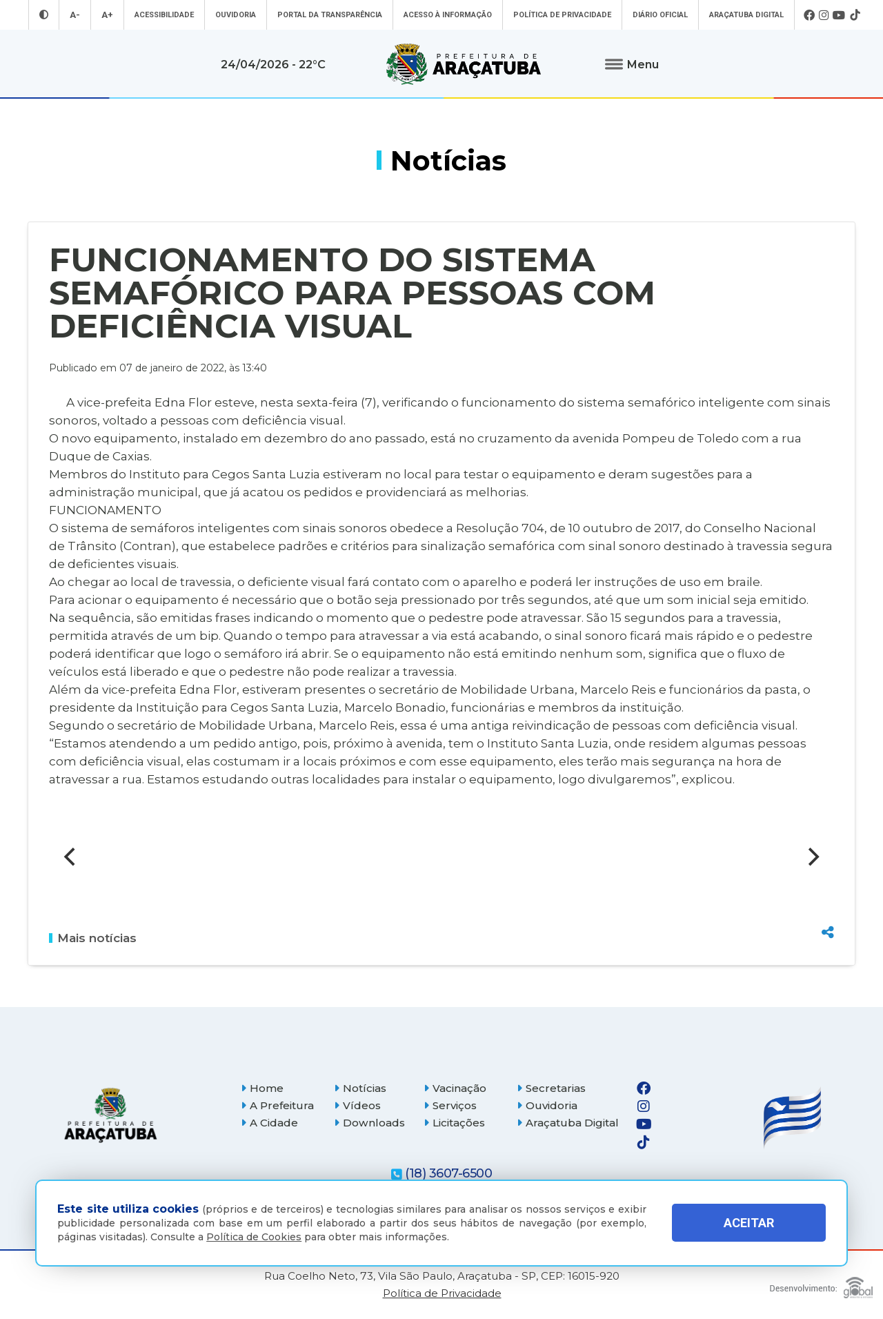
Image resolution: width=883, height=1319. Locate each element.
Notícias (360, 1088)
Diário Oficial (660, 14)
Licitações (454, 1122)
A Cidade (269, 1122)
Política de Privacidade (562, 14)
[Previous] (71, 856)
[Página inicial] (110, 1115)
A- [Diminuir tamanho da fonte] (75, 15)
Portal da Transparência (329, 14)
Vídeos (357, 1105)
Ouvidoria (235, 14)
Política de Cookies (253, 1237)
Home (262, 1088)
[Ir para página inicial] (463, 64)
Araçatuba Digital (746, 14)
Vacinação (455, 1088)
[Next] (812, 856)
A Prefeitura (277, 1105)
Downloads (369, 1122)
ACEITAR (749, 1222)
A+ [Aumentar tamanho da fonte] (107, 15)
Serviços (450, 1105)
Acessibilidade (164, 14)
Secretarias (551, 1088)
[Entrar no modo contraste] (44, 14)
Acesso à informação (448, 14)
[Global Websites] (821, 1284)
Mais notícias (93, 938)
